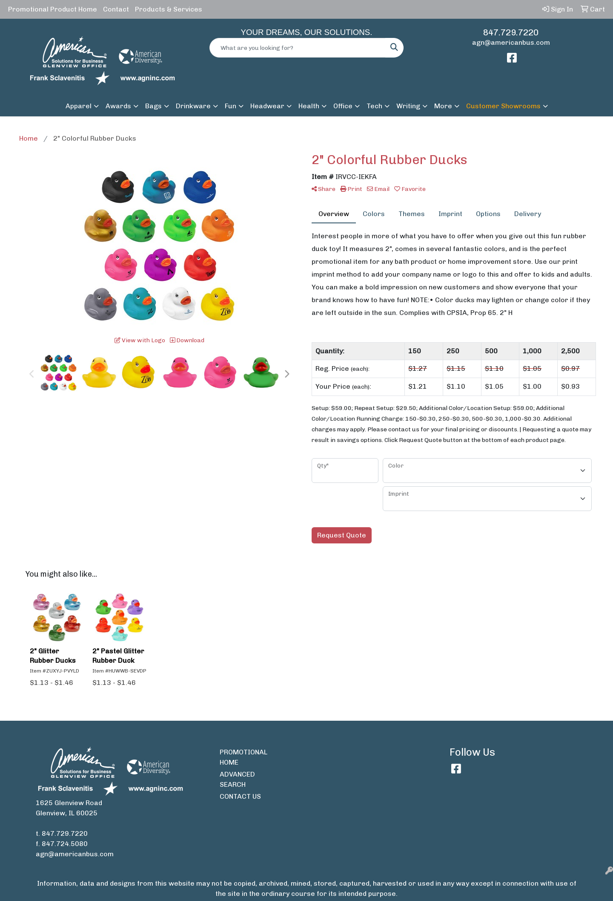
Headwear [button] (267, 106)
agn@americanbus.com (511, 42)
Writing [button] (408, 106)
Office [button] (342, 106)
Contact (116, 9)
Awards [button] (118, 106)
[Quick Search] (297, 48)
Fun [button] (230, 106)
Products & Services (168, 9)
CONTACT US (240, 796)
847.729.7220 (511, 32)
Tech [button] (374, 106)
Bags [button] (153, 106)
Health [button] (308, 106)
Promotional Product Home (52, 9)
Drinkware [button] (193, 106)
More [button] (443, 106)
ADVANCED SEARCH (237, 779)
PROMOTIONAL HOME (243, 757)
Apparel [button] (79, 106)
